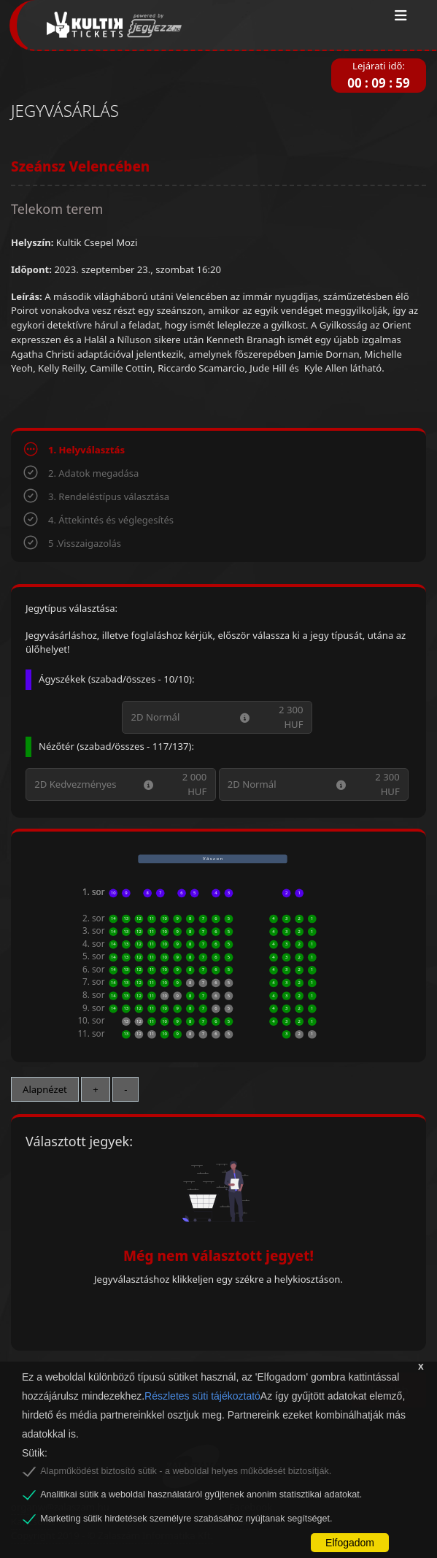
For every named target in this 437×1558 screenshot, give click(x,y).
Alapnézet (45, 1089)
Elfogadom (349, 1543)
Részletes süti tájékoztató (202, 1396)
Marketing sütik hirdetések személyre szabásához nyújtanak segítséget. (186, 1518)
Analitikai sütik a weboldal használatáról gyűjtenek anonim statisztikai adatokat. (201, 1494)
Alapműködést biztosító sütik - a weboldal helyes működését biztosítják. (185, 1471)
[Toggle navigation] (401, 16)
